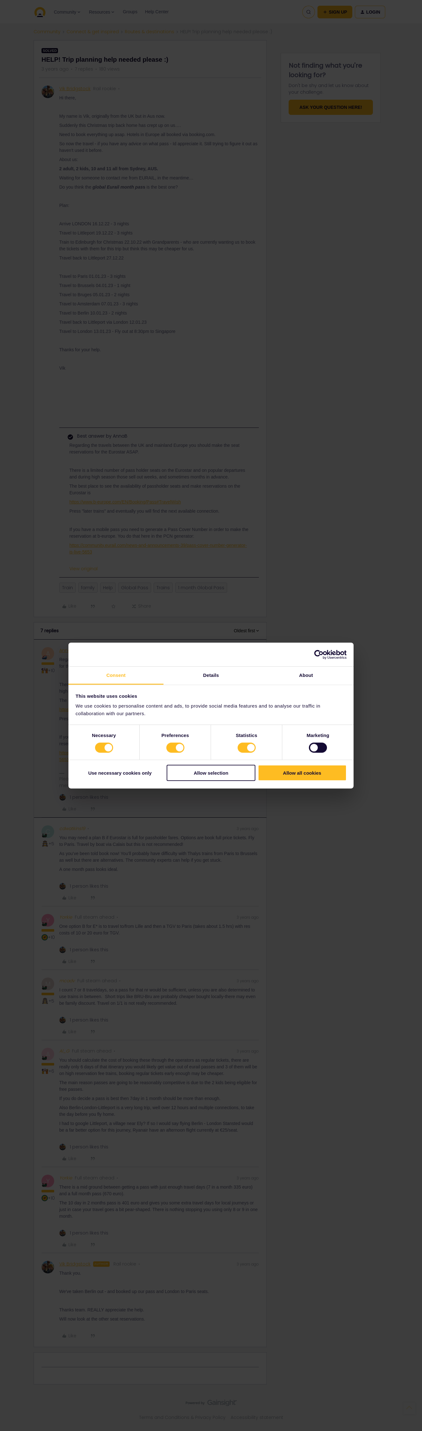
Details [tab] (211, 675)
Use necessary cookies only (119, 773)
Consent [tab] (116, 675)
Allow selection (211, 773)
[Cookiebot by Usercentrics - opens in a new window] (319, 654)
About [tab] (306, 675)
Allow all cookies (302, 773)
